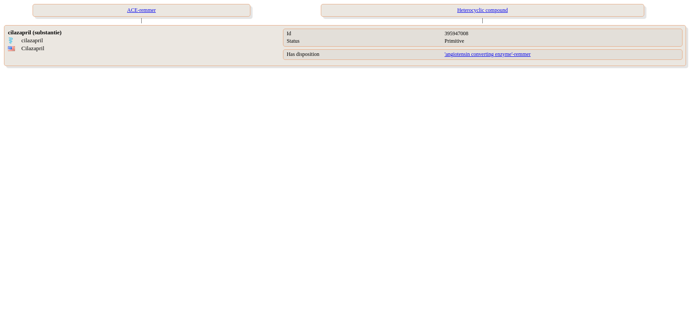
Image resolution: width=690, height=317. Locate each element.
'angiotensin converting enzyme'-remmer (487, 54)
